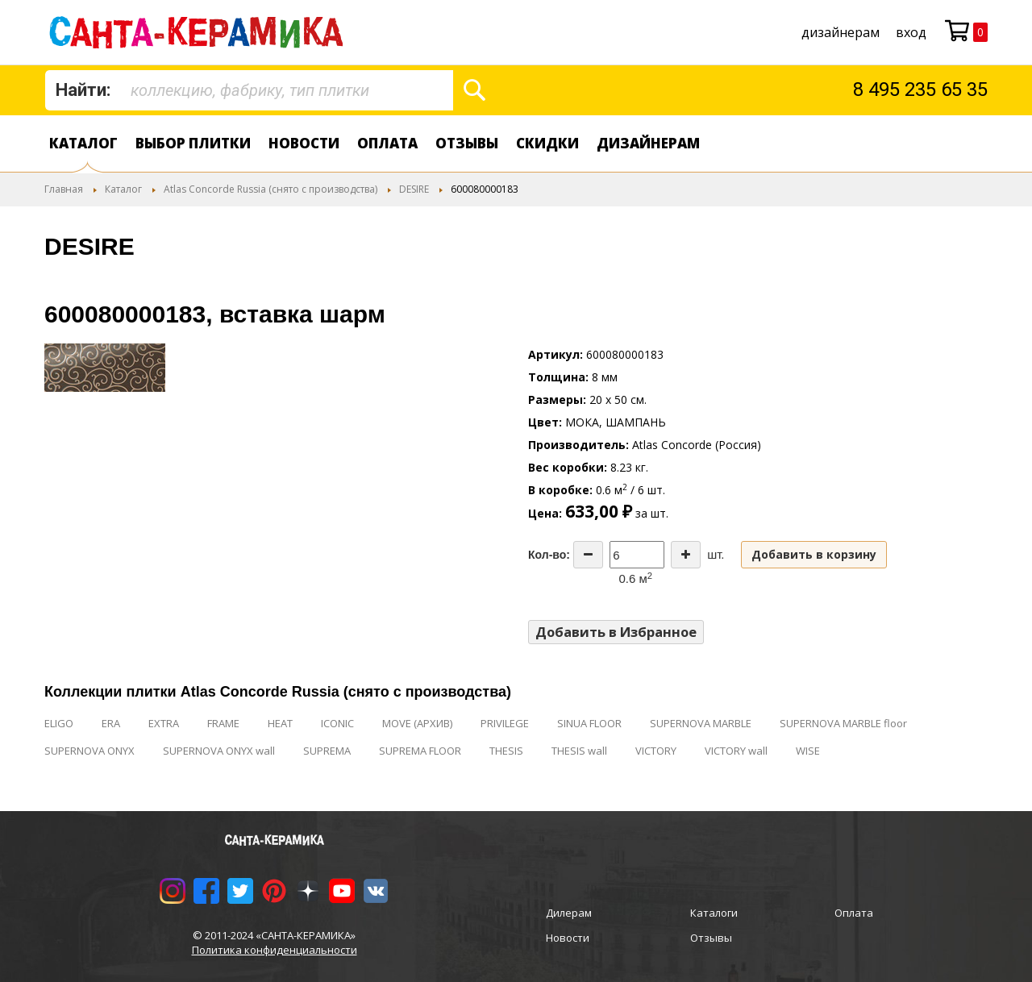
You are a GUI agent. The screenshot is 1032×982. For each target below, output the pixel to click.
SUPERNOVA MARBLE (700, 723)
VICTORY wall (736, 750)
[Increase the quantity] (686, 554)
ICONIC (337, 723)
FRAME (223, 723)
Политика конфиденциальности (274, 949)
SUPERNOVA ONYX (89, 750)
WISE (808, 750)
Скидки (547, 143)
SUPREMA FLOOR (420, 750)
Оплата (387, 143)
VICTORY (655, 750)
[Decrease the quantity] (588, 554)
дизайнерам (840, 32)
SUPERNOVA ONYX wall (219, 750)
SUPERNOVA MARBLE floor (843, 723)
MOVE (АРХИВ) (417, 723)
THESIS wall (579, 750)
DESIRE (414, 189)
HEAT (280, 723)
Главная (63, 189)
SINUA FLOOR (589, 723)
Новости (303, 143)
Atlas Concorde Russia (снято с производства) (270, 189)
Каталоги (714, 912)
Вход (911, 32)
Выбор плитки (193, 143)
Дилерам (569, 912)
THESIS (506, 750)
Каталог (83, 143)
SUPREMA (327, 750)
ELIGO (58, 723)
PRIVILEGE (505, 723)
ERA (111, 723)
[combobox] (249, 90)
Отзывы (466, 143)
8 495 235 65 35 (920, 89)
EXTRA (163, 723)
